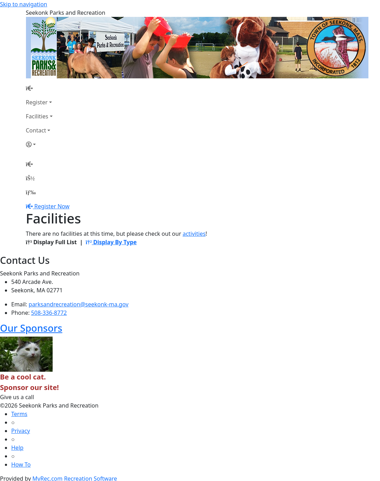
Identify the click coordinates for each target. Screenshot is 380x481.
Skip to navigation (23, 4)
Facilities (37, 116)
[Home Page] (39, 88)
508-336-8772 (49, 313)
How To (21, 464)
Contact (36, 130)
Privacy (20, 431)
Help (17, 447)
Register (37, 102)
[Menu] (31, 192)
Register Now (51, 206)
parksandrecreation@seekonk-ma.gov (79, 304)
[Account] (39, 144)
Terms (19, 414)
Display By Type (111, 242)
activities (193, 234)
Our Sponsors (31, 327)
